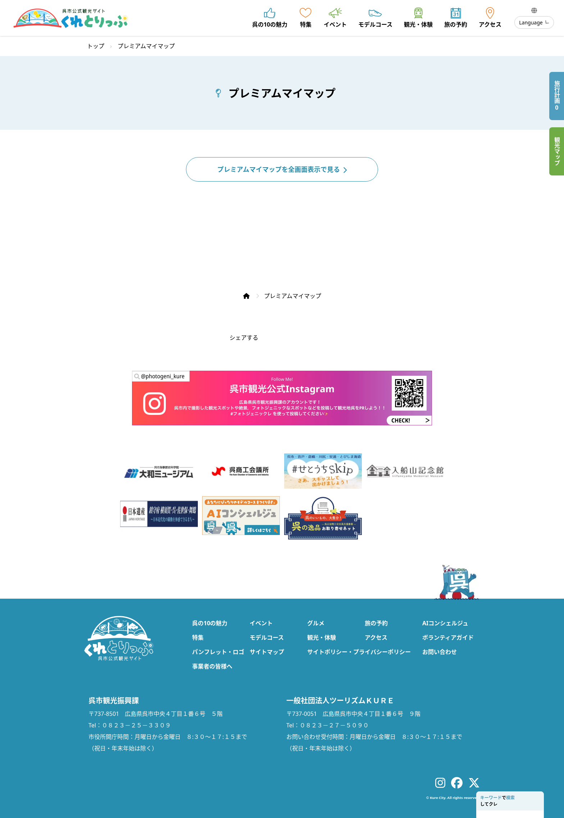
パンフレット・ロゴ (218, 652)
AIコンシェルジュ (445, 623)
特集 (198, 637)
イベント (261, 623)
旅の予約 (376, 623)
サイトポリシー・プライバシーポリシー (359, 652)
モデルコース (267, 637)
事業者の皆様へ (212, 666)
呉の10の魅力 (209, 623)
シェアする (243, 338)
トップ (95, 46)
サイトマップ (267, 652)
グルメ (315, 623)
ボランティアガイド (448, 637)
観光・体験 (321, 637)
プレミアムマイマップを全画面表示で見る (282, 169)
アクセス (376, 637)
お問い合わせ (439, 652)
